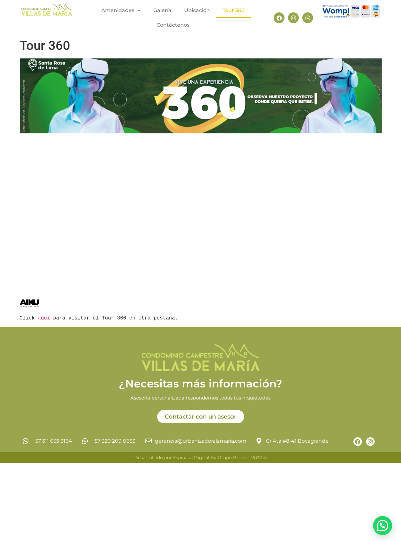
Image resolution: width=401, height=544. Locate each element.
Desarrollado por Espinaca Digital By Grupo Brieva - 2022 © (200, 457)
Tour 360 (234, 10)
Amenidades (121, 10)
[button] (382, 525)
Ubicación (197, 10)
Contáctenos (173, 25)
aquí (45, 318)
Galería (162, 10)
